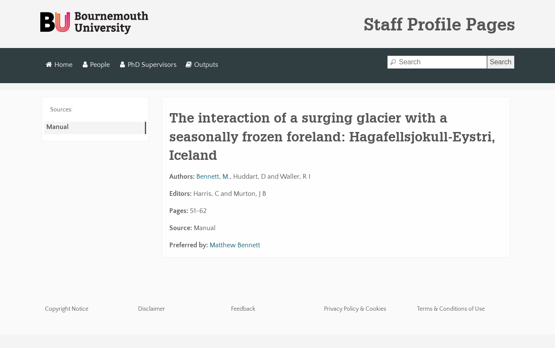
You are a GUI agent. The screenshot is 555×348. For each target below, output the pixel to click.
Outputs (201, 65)
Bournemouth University (94, 23)
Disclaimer (151, 309)
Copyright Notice (66, 309)
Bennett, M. (213, 176)
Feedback (243, 309)
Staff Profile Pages (439, 24)
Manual (57, 127)
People (95, 65)
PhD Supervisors (148, 65)
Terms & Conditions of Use (451, 309)
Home (59, 65)
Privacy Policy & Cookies (355, 309)
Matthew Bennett (235, 245)
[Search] (437, 62)
